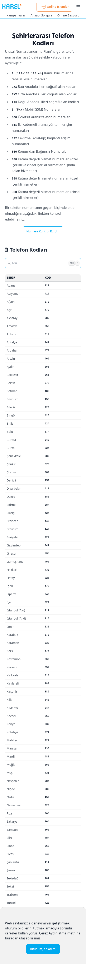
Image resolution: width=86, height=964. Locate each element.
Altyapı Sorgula (41, 15)
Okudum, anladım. (43, 949)
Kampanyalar (16, 15)
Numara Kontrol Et (42, 231)
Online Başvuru (68, 15)
